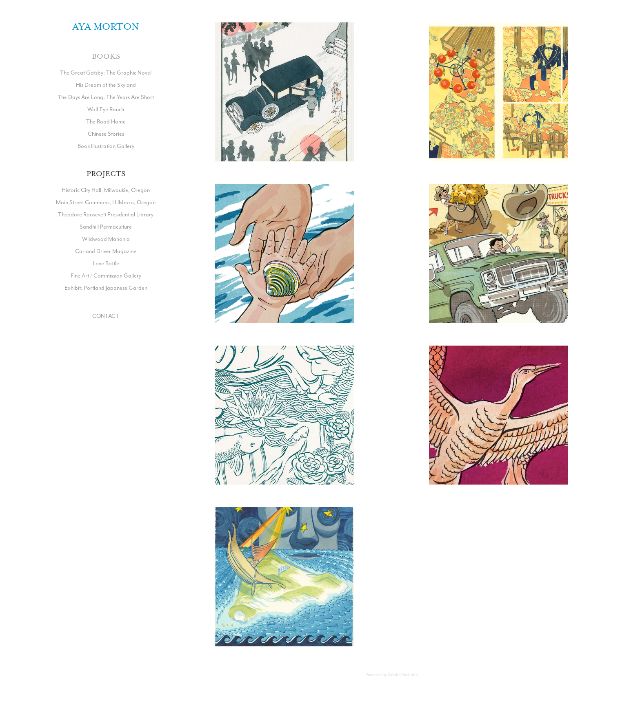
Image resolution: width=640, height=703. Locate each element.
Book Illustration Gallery (106, 146)
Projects (106, 173)
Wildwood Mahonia (106, 238)
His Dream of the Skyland (106, 84)
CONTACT (105, 316)
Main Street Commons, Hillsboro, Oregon (106, 202)
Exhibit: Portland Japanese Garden (105, 287)
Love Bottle (106, 263)
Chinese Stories (106, 133)
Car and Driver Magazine (105, 251)
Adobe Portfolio (403, 674)
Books (106, 56)
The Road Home (106, 121)
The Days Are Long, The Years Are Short (106, 97)
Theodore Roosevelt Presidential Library (105, 214)
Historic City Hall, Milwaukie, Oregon (106, 190)
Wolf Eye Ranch (105, 109)
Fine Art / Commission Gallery (106, 275)
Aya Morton (105, 26)
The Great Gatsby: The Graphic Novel (105, 72)
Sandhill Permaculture (106, 226)
